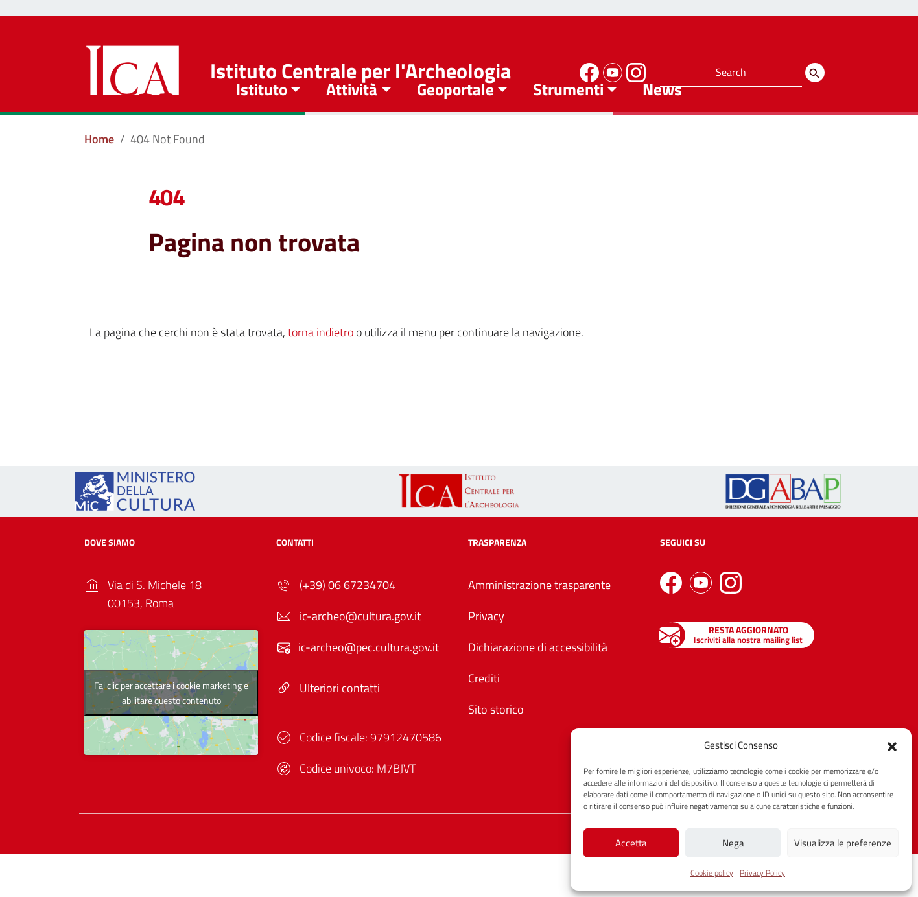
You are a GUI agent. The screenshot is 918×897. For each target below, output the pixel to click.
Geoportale (455, 122)
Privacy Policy (762, 873)
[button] (892, 743)
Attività (351, 122)
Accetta (631, 841)
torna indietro (320, 365)
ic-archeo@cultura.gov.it (360, 649)
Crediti (484, 711)
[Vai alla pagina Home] (99, 172)
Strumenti (568, 122)
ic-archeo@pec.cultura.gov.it (368, 680)
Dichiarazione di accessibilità (537, 680)
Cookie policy (711, 873)
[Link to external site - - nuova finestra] (783, 523)
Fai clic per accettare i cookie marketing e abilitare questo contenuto (171, 725)
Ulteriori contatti (340, 721)
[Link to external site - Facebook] (587, 70)
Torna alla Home (453, 429)
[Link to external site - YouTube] (610, 70)
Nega (733, 841)
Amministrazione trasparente (539, 618)
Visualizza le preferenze (842, 841)
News (662, 122)
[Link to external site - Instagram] (634, 70)
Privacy (486, 649)
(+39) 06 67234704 (347, 618)
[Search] (815, 72)
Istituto (261, 122)
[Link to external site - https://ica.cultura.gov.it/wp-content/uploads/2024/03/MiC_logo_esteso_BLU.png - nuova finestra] (135, 523)
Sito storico (496, 742)
